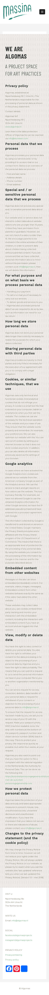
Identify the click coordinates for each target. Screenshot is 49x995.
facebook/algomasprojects (18, 935)
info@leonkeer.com (18, 138)
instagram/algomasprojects (18, 940)
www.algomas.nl (13, 126)
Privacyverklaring (13, 955)
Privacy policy (12, 959)
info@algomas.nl (27, 266)
